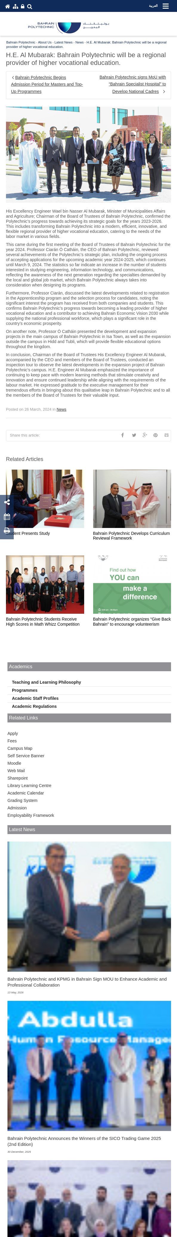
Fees (12, 741)
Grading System (22, 800)
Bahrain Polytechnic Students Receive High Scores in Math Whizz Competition (43, 622)
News (62, 409)
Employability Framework (30, 815)
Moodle (14, 763)
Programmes (25, 690)
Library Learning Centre (29, 785)
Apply (12, 733)
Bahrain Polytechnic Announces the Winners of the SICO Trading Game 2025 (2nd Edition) (84, 1141)
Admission (17, 808)
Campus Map (19, 748)
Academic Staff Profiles (35, 698)
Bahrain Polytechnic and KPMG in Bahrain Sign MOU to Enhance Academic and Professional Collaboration (87, 981)
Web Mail (16, 770)
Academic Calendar (25, 793)
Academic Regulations (34, 706)
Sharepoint (17, 778)
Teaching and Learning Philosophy (46, 682)
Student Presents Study (28, 533)
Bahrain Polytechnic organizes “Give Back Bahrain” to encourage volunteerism (132, 622)
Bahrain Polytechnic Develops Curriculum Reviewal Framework (131, 536)
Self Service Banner (25, 755)
